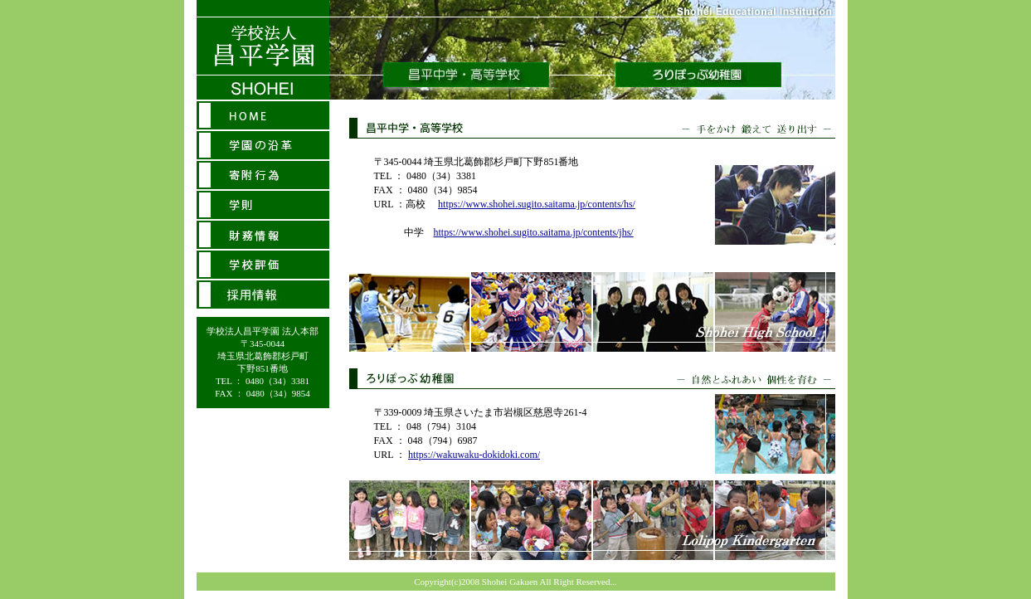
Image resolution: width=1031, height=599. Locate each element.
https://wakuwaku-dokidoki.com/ (474, 454)
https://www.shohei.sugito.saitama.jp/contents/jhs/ (534, 232)
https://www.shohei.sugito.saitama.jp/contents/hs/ (536, 204)
